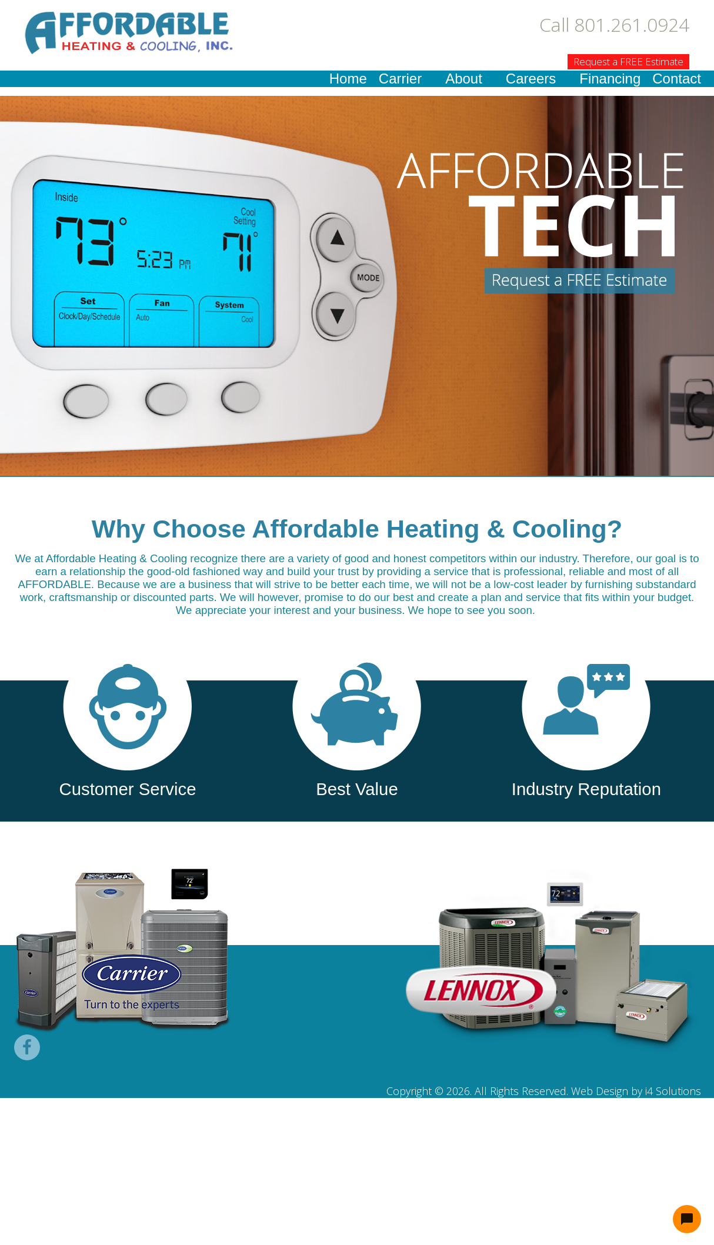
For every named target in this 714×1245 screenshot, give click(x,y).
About (463, 78)
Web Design (599, 1091)
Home (348, 78)
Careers (531, 78)
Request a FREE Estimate (628, 61)
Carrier (400, 78)
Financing (609, 78)
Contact (676, 78)
